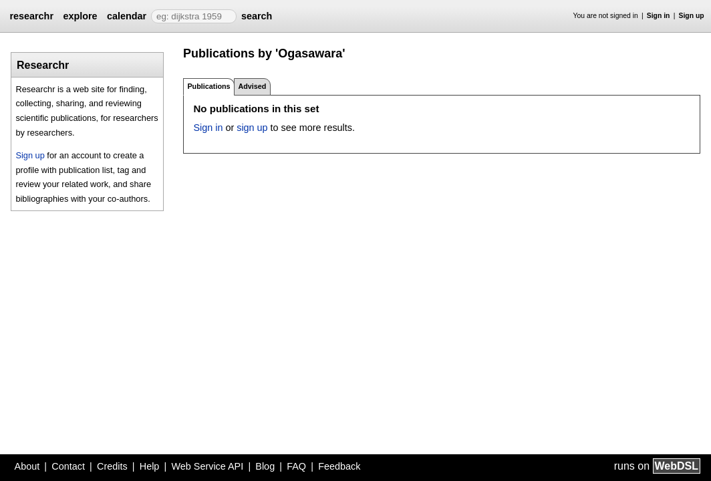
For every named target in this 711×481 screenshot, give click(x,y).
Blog (265, 466)
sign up (252, 127)
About (27, 466)
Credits (112, 466)
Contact (68, 466)
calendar (126, 16)
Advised (252, 86)
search (256, 16)
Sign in (658, 15)
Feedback (339, 466)
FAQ (296, 466)
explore (80, 16)
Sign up (691, 15)
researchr (31, 16)
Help (150, 466)
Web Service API (207, 466)
